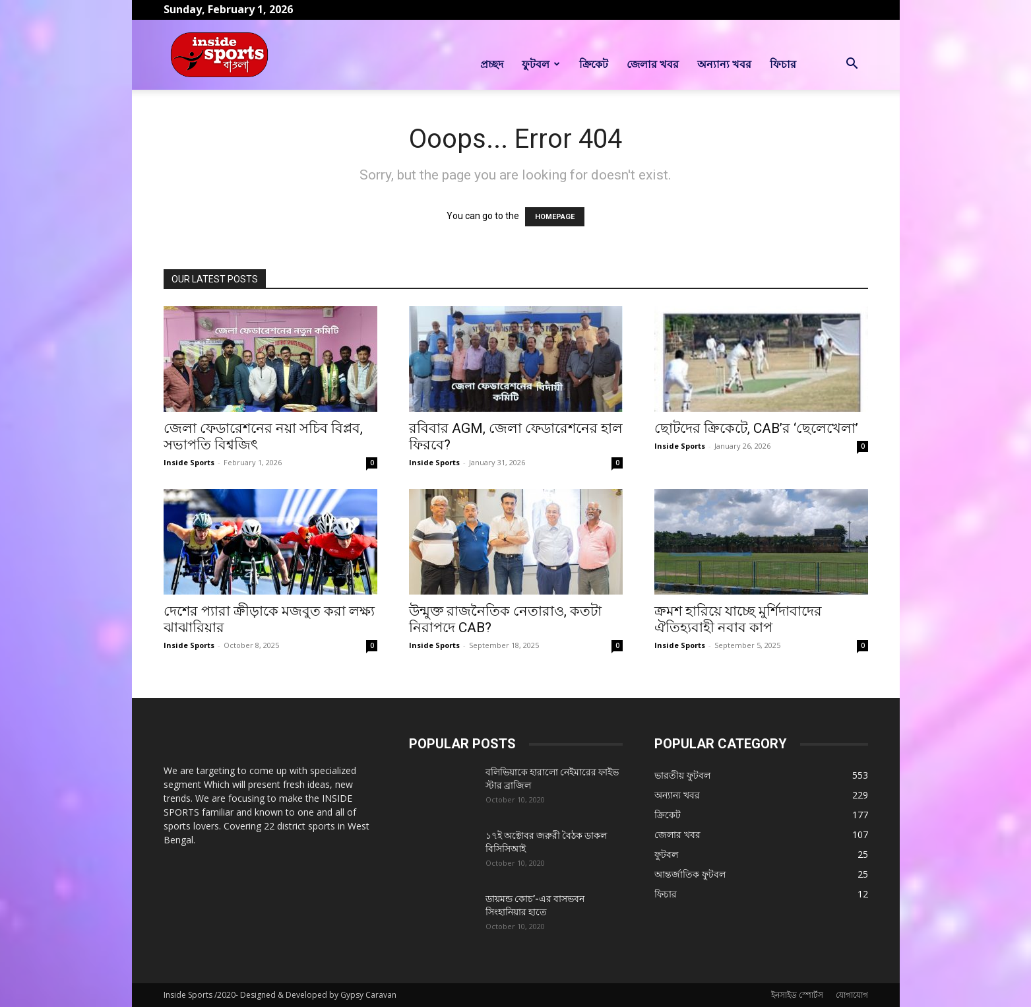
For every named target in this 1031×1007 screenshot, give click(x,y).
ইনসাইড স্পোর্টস (797, 994)
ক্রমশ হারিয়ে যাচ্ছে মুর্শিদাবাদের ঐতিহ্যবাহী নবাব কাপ (738, 619)
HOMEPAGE (555, 216)
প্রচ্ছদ (491, 64)
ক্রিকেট (593, 64)
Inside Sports (189, 462)
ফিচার (783, 64)
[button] (852, 65)
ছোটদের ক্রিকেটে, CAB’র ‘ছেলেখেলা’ (756, 428)
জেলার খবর (653, 64)
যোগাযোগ (852, 994)
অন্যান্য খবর (724, 64)
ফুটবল (541, 64)
